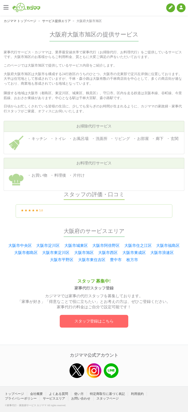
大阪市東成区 (134, 253)
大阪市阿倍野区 (106, 245)
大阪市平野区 (61, 260)
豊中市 (116, 260)
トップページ (14, 394)
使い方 (79, 394)
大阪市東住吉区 (92, 260)
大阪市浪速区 (162, 253)
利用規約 (137, 394)
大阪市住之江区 (138, 245)
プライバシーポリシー (21, 398)
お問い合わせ (80, 398)
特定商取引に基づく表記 (107, 394)
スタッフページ (107, 398)
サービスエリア (54, 398)
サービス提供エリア (56, 21)
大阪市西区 (108, 253)
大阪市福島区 (168, 245)
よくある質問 (58, 394)
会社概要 (36, 394)
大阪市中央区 (20, 245)
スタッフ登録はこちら (94, 321)
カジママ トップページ (20, 21)
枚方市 (132, 260)
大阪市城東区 (76, 245)
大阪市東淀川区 (56, 253)
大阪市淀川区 (48, 245)
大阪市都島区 (26, 253)
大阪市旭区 (84, 253)
